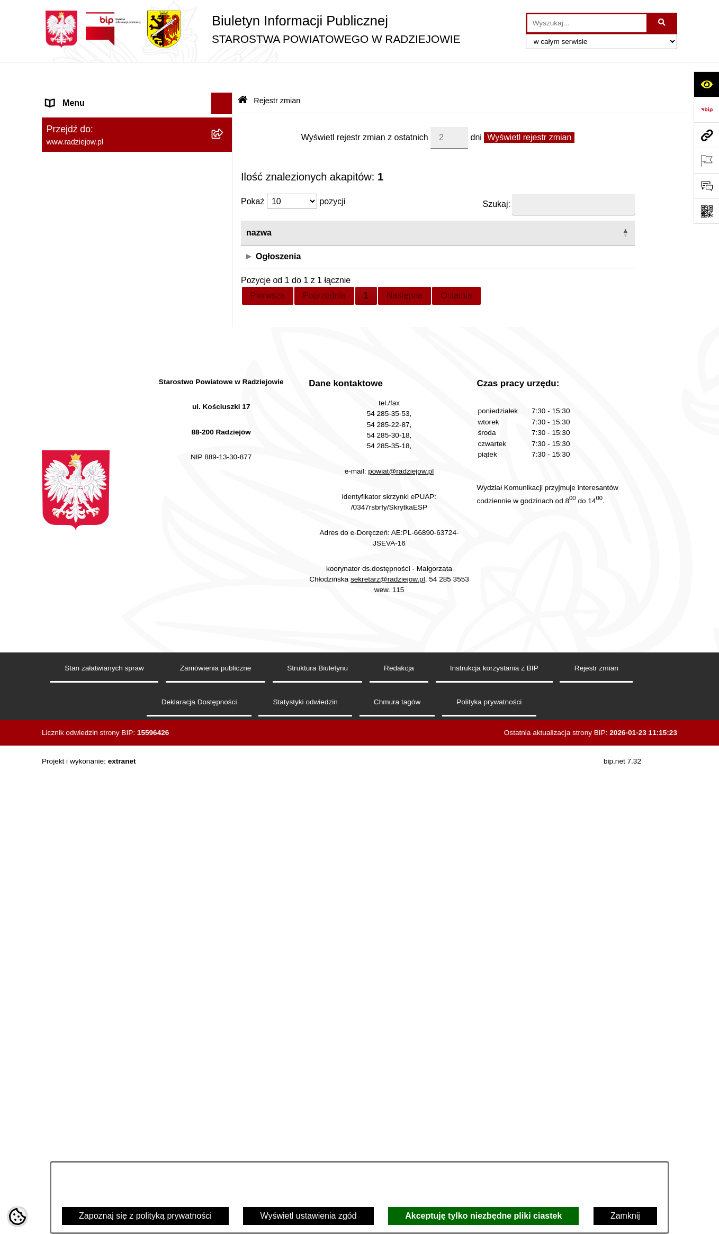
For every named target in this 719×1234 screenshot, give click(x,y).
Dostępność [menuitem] (68, 750)
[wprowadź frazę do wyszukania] (587, 23)
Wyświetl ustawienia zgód (308, 1215)
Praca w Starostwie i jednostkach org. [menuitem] (116, 390)
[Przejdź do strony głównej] (251, 29)
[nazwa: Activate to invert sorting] (269, 206)
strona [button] (542, 205)
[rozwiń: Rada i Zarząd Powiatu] (224, 153)
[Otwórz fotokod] (706, 211)
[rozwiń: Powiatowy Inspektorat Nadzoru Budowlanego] (224, 433)
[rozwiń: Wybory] (224, 581)
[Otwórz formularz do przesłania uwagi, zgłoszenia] (706, 185)
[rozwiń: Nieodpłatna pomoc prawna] (224, 623)
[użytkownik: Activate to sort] (471, 206)
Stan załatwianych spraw (104, 1145)
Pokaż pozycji (293, 174)
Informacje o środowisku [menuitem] (92, 411)
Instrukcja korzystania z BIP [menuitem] (98, 335)
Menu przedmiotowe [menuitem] (84, 292)
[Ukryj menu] (221, 76)
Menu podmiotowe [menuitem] (80, 97)
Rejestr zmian (277, 73)
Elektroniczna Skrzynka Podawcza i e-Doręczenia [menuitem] (118, 473)
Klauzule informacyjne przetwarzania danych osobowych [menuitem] (115, 363)
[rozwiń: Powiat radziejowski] (224, 125)
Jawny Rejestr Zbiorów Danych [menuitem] (104, 707)
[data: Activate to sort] (359, 206)
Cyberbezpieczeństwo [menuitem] (87, 728)
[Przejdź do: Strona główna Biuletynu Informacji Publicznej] (243, 73)
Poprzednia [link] (324, 268)
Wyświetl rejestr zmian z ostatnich (364, 109)
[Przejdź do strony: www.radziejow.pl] (706, 135)
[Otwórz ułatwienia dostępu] (706, 84)
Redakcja (399, 1145)
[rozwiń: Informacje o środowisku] (224, 412)
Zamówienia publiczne (215, 1145)
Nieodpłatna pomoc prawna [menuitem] (97, 623)
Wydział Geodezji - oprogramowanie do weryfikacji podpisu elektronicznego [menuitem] (120, 507)
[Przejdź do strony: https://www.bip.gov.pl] (706, 109)
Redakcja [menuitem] (64, 314)
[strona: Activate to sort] (579, 206)
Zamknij (625, 1215)
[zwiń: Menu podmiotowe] (224, 97)
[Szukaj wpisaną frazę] (662, 23)
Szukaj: (496, 177)
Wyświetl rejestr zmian (529, 109)
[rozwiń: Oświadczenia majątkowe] (224, 237)
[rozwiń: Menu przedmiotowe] (224, 293)
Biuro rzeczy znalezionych (578, 228)
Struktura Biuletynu (317, 1145)
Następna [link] (405, 268)
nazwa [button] (259, 205)
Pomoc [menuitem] (59, 665)
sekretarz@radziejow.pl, (388, 1056)
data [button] (312, 205)
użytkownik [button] (448, 205)
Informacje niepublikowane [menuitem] (96, 686)
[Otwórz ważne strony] (706, 160)
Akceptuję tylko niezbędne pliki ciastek (483, 1215)
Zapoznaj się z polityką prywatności (145, 1215)
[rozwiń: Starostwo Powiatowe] (224, 181)
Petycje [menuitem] (60, 644)
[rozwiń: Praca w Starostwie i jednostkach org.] (224, 391)
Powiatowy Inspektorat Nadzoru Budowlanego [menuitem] (105, 439)
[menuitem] (137, 125)
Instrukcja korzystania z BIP (494, 1145)
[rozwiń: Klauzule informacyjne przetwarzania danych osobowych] (224, 357)
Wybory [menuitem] (60, 580)
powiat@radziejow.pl (401, 948)
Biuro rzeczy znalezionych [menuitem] (95, 601)
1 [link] (366, 268)
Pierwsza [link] (267, 268)
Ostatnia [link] (456, 268)
